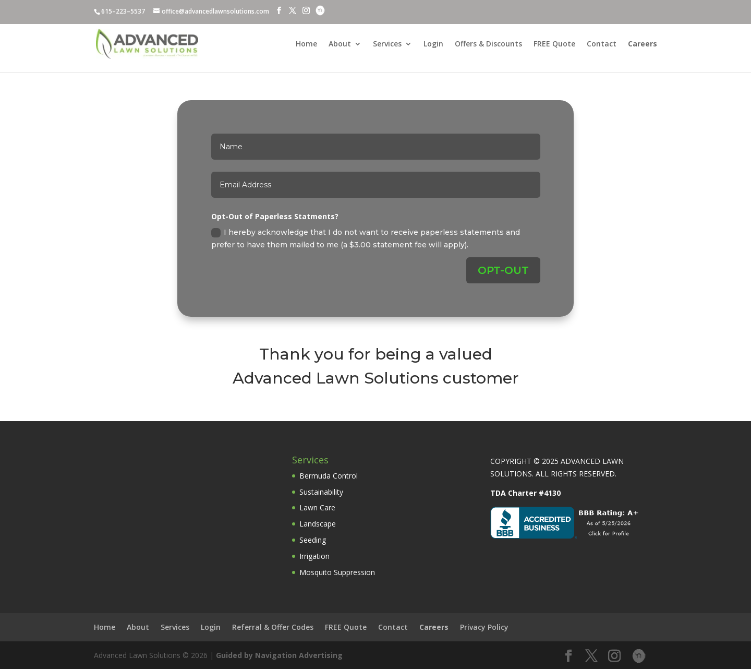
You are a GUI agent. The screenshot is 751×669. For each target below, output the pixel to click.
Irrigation (314, 556)
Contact (601, 44)
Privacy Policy (484, 627)
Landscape (317, 524)
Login (433, 44)
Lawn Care (317, 507)
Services (387, 44)
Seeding (312, 540)
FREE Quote (554, 44)
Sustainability (321, 492)
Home (306, 44)
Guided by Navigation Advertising (279, 655)
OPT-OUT (503, 270)
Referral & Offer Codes (272, 627)
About (340, 44)
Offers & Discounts (488, 44)
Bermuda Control (328, 476)
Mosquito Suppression (337, 572)
